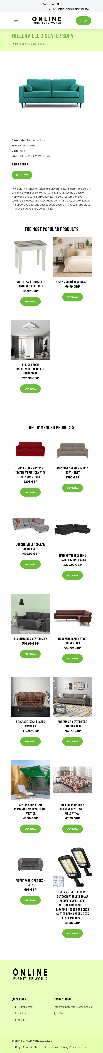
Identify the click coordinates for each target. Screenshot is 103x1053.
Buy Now (22, 174)
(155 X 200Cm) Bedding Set (72, 281)
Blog (18, 1047)
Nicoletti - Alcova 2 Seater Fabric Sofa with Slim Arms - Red (30, 472)
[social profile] (58, 4)
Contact (27, 1047)
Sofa (42, 140)
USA (54, 8)
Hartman (23, 1013)
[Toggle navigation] (16, 20)
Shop (83, 20)
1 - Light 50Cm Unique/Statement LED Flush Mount (30, 369)
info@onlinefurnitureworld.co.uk (74, 8)
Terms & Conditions (46, 1047)
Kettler (22, 1019)
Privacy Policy (68, 1047)
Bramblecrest (25, 1007)
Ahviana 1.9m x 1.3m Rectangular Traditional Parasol (30, 809)
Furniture (32, 140)
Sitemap (83, 1047)
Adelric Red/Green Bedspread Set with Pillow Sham (72, 809)
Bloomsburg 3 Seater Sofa (30, 638)
